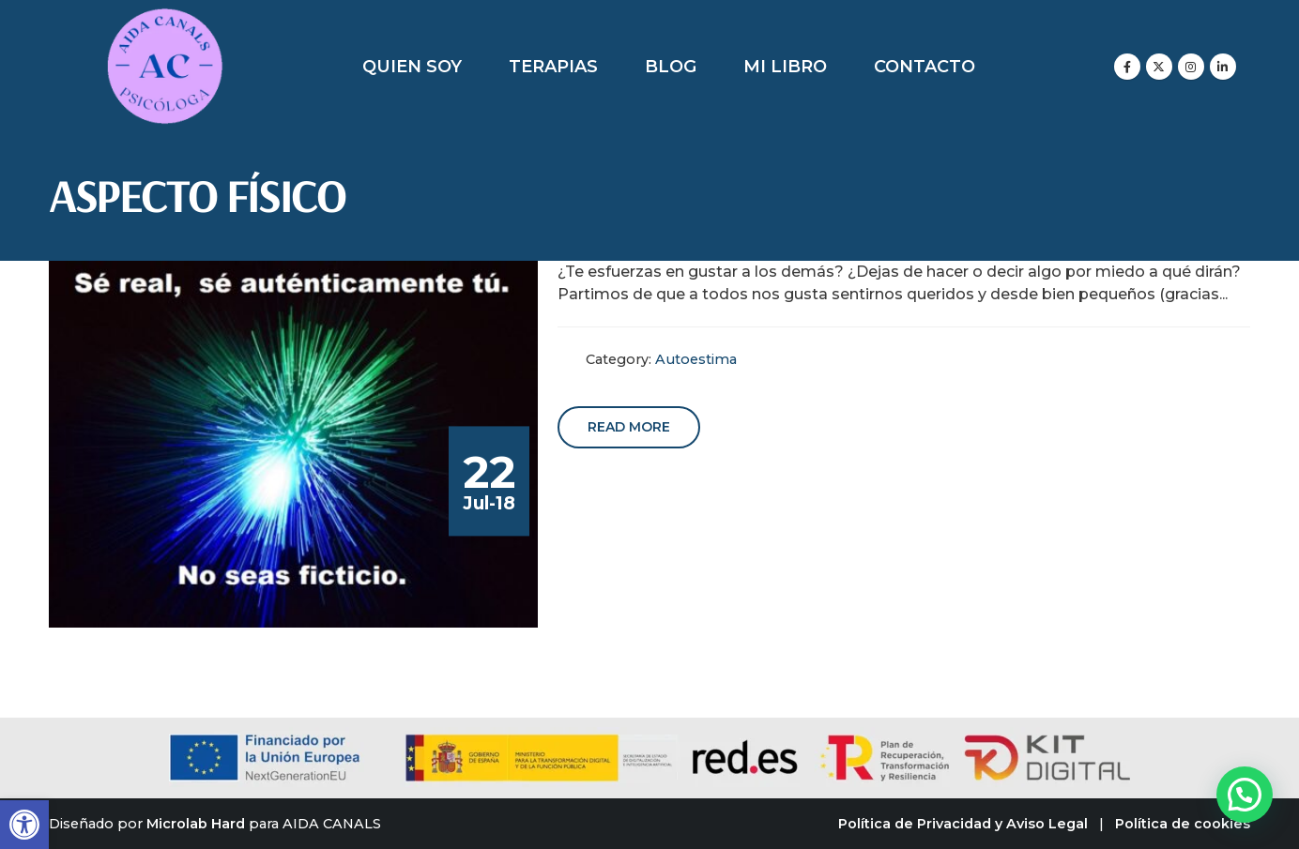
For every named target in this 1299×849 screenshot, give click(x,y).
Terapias (553, 66)
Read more (629, 426)
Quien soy (412, 66)
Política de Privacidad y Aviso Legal (963, 823)
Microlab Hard (195, 823)
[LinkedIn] (1223, 66)
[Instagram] (1191, 66)
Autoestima (696, 359)
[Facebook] (1127, 66)
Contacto (924, 66)
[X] (1159, 66)
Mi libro (785, 66)
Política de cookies (1182, 823)
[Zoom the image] (164, 18)
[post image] (294, 444)
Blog (670, 66)
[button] (24, 824)
